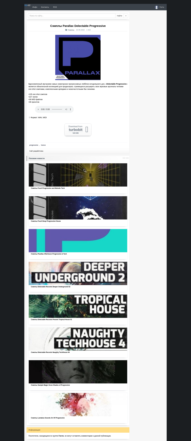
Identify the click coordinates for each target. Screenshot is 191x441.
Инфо (44, 7)
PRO (32, 7)
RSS (64, 7)
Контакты (54, 7)
